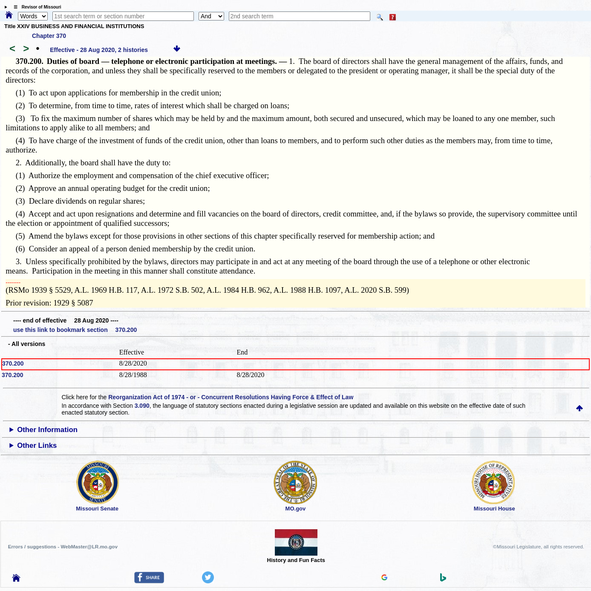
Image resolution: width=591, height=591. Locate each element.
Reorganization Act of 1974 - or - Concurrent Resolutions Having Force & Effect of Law (230, 397)
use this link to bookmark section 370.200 (75, 329)
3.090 (142, 405)
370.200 (13, 363)
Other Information (47, 430)
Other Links (37, 445)
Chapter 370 (49, 35)
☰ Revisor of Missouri (35, 7)
